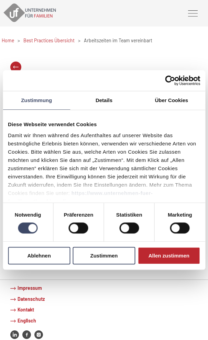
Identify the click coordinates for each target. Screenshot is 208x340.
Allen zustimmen (169, 256)
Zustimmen (104, 256)
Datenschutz (31, 299)
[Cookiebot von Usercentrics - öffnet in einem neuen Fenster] (170, 80)
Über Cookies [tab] (171, 100)
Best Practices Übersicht (49, 40)
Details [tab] (104, 100)
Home (8, 40)
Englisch (27, 320)
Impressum (30, 288)
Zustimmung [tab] (36, 100)
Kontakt (26, 309)
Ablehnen (39, 256)
